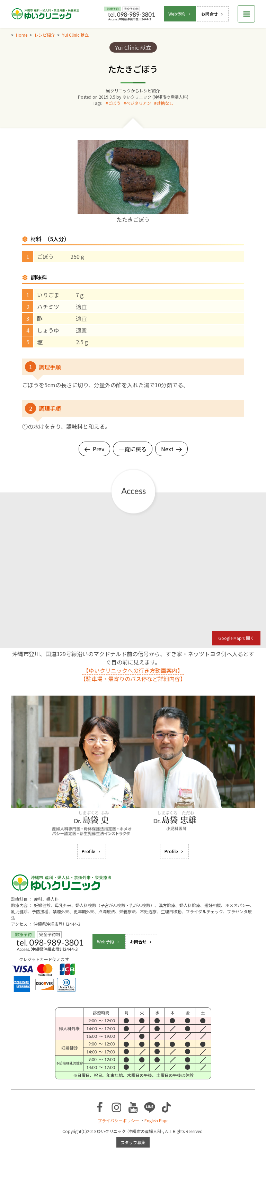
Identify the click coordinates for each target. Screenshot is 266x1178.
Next (171, 449)
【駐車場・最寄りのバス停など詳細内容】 (133, 678)
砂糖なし (165, 103)
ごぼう (114, 103)
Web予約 (180, 14)
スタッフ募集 (133, 1142)
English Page (156, 1120)
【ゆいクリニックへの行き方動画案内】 (133, 670)
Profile (91, 851)
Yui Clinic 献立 (133, 47)
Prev (94, 449)
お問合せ (212, 14)
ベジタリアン (138, 103)
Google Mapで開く (236, 638)
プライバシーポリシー (118, 1120)
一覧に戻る (133, 449)
